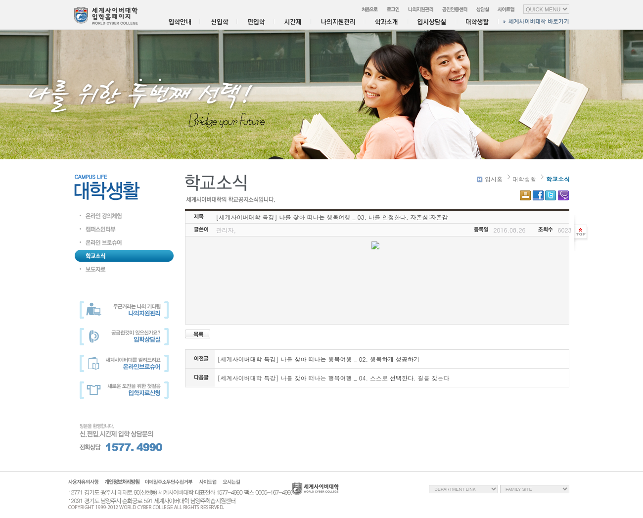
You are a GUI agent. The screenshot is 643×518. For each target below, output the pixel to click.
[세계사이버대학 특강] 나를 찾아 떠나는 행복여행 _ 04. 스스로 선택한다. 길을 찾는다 (334, 378)
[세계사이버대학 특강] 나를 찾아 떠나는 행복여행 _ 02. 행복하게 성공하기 (319, 359)
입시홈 (490, 179)
